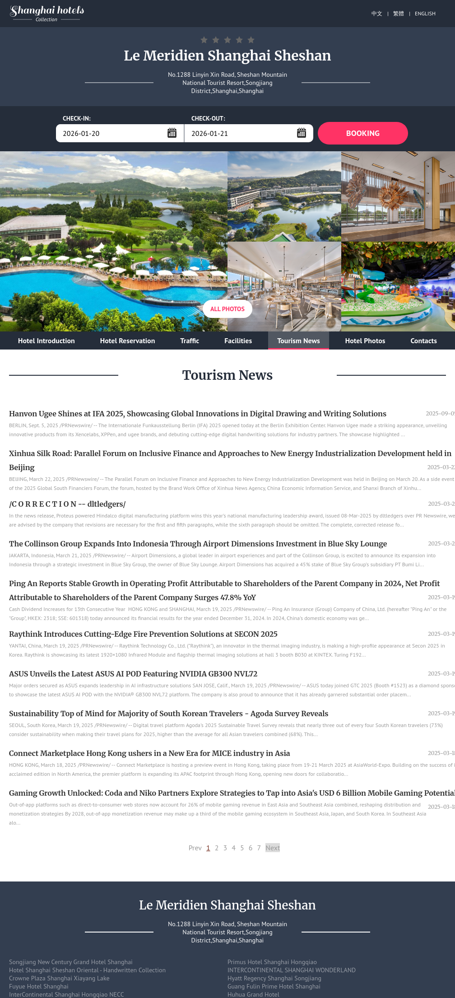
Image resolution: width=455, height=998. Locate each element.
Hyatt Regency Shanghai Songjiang (274, 978)
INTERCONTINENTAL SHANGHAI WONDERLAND (292, 970)
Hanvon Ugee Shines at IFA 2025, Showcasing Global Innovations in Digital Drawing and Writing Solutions (197, 413)
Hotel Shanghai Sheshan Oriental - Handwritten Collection (87, 970)
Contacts (423, 340)
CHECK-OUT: (208, 118)
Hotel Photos (365, 340)
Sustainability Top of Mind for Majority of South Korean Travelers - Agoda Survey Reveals (169, 713)
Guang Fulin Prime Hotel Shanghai (274, 986)
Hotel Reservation (127, 340)
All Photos (227, 309)
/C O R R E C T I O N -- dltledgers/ (67, 503)
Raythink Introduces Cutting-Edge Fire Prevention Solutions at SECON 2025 (143, 634)
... (172, 133)
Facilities (238, 340)
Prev (195, 847)
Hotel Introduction (46, 340)
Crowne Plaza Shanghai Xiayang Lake (59, 978)
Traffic (189, 340)
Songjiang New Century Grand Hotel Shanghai (71, 962)
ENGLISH (425, 13)
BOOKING (363, 133)
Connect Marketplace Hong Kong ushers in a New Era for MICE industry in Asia (149, 753)
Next (272, 847)
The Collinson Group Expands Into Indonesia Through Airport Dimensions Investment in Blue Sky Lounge (198, 543)
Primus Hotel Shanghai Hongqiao (272, 962)
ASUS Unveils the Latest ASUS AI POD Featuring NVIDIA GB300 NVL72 (133, 673)
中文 (376, 13)
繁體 (398, 13)
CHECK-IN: (77, 118)
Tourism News (298, 340)
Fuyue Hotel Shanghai (39, 986)
